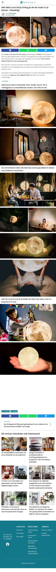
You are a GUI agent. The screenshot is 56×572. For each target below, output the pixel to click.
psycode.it (19, 537)
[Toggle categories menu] (2, 2)
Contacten (20, 533)
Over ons (19, 530)
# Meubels (5, 411)
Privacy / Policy (47, 530)
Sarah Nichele (12, 13)
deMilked (5, 81)
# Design (14, 411)
